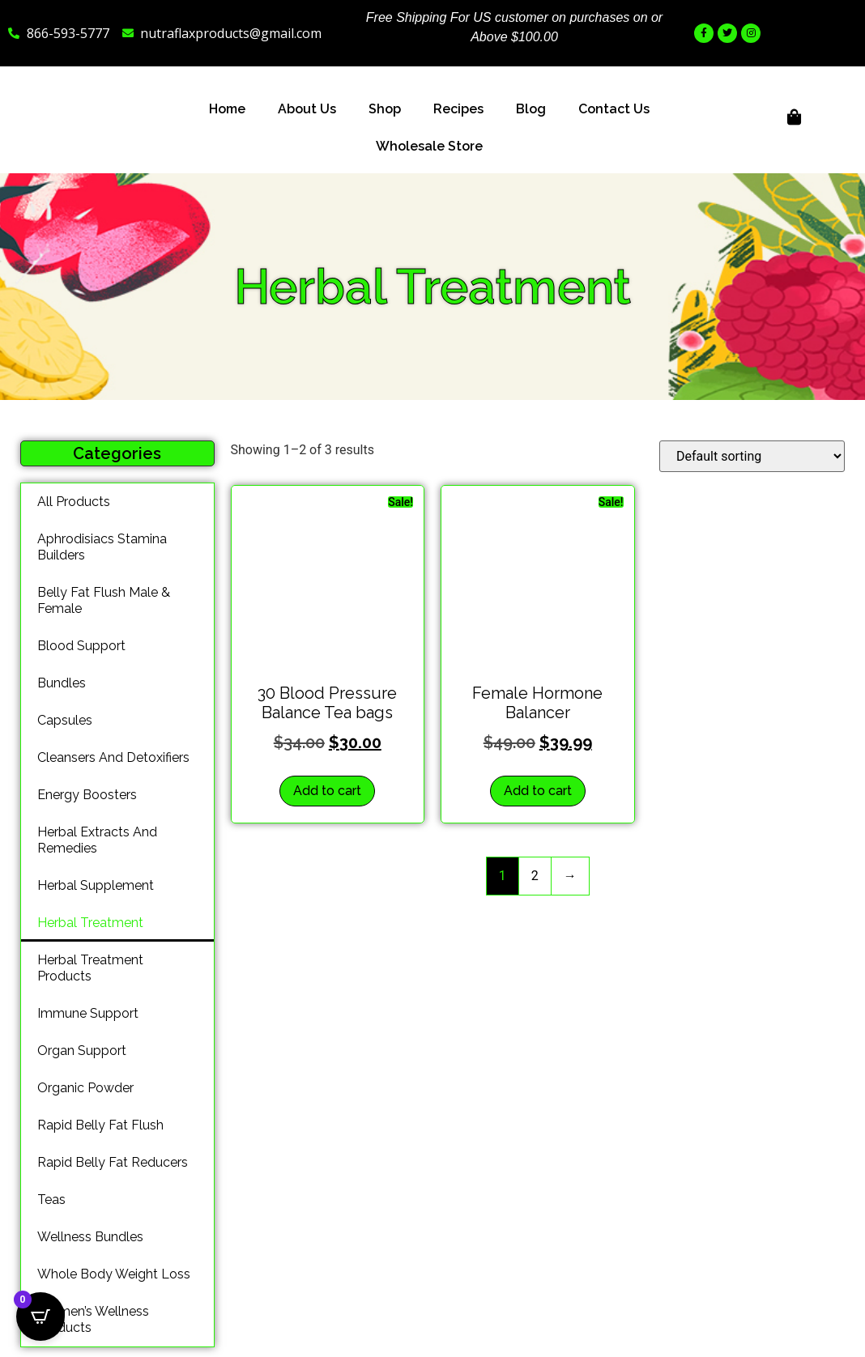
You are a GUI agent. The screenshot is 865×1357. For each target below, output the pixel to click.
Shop (385, 109)
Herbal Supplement (95, 885)
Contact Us (614, 109)
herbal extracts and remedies (97, 840)
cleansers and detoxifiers (113, 757)
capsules (64, 720)
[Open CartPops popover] (40, 1316)
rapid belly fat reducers (112, 1162)
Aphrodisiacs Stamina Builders (102, 547)
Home (227, 109)
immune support (87, 1013)
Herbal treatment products (90, 968)
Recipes (458, 109)
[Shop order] (752, 456)
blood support (81, 645)
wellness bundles (90, 1236)
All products (73, 501)
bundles (61, 683)
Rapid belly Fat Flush (100, 1125)
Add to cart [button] (327, 790)
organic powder (85, 1087)
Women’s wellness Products (93, 1319)
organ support (81, 1050)
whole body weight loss (113, 1274)
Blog (531, 109)
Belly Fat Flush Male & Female (103, 600)
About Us (307, 109)
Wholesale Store (429, 146)
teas (51, 1199)
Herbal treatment (90, 922)
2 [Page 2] (535, 875)
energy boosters (87, 794)
